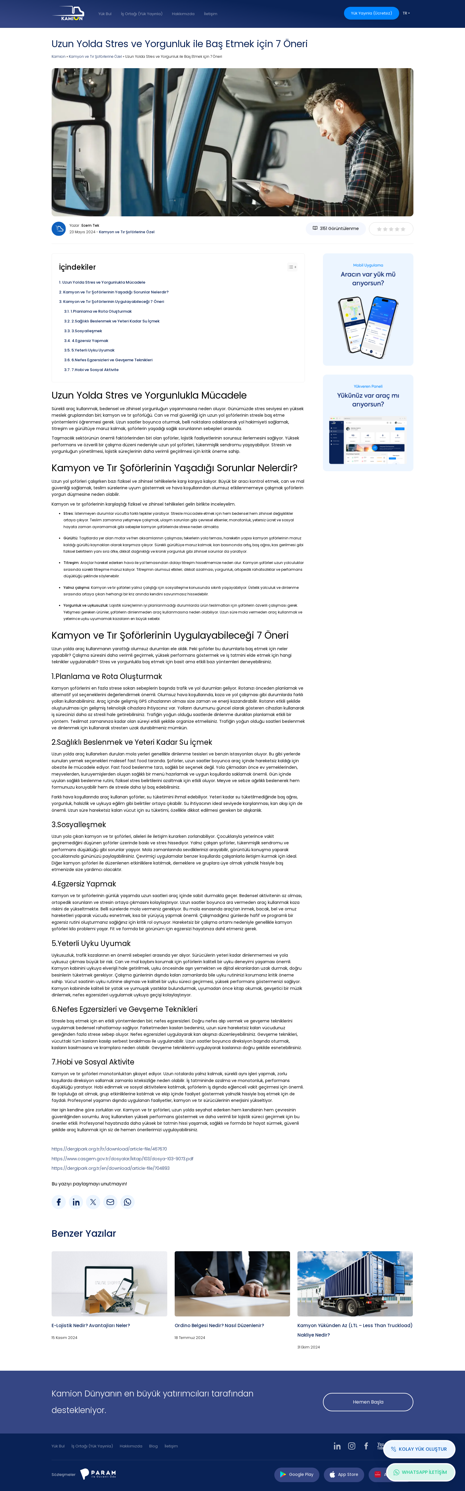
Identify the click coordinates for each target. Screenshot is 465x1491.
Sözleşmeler (64, 1474)
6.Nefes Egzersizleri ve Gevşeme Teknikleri (111, 360)
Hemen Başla (368, 1402)
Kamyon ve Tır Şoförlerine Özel (95, 56)
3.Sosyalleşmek (86, 331)
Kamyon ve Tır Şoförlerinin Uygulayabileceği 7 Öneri (113, 301)
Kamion (59, 56)
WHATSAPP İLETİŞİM (420, 1472)
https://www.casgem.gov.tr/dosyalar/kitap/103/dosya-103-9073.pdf (122, 1159)
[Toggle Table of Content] (292, 267)
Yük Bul (105, 14)
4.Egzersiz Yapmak (90, 340)
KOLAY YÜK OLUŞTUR (419, 1449)
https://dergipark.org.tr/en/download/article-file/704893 (111, 1168)
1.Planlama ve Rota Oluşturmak (101, 311)
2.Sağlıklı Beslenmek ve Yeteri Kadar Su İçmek (115, 321)
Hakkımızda (183, 14)
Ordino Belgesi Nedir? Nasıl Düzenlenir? (219, 1325)
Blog (153, 1446)
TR (405, 13)
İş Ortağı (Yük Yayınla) (142, 14)
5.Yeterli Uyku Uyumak (92, 350)
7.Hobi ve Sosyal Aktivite (95, 370)
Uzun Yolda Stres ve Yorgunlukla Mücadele (103, 282)
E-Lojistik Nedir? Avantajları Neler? (91, 1325)
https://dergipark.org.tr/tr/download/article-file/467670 (109, 1149)
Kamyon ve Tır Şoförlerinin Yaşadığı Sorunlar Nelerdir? (116, 292)
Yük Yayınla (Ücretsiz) (371, 13)
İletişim (210, 14)
